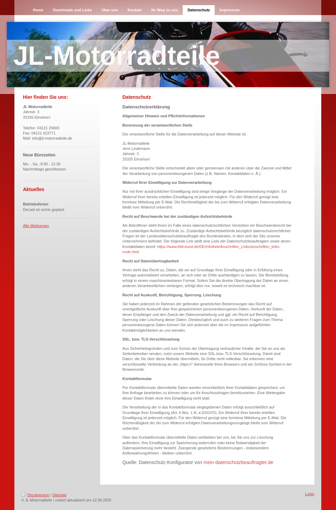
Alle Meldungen (36, 226)
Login (309, 494)
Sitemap (59, 495)
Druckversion (35, 495)
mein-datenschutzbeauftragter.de (238, 462)
